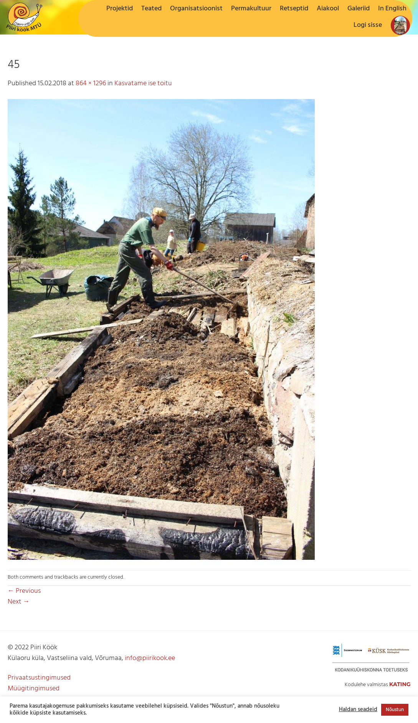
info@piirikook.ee (150, 658)
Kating (400, 684)
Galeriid (358, 8)
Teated (151, 8)
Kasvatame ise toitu (143, 83)
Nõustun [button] (395, 710)
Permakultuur (251, 8)
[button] (368, 25)
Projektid (119, 8)
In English (392, 8)
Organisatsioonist (196, 8)
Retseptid (294, 8)
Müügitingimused (33, 688)
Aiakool (328, 8)
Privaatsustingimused (39, 677)
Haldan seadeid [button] (358, 709)
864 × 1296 (91, 83)
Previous (24, 591)
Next (19, 601)
